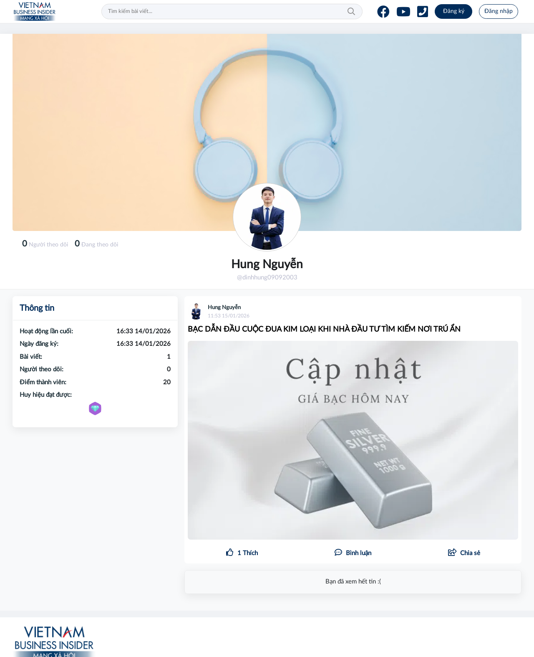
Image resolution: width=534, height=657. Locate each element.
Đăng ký (453, 11)
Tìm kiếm (351, 12)
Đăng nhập (498, 11)
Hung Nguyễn (224, 307)
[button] (463, 553)
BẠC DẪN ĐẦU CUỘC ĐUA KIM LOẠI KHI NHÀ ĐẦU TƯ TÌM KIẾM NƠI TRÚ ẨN (324, 329)
